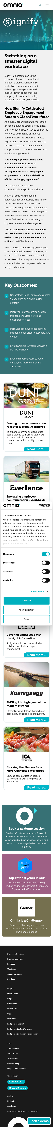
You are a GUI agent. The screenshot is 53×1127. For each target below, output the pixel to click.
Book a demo (39, 1121)
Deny (26, 619)
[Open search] (40, 5)
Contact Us (15, 1081)
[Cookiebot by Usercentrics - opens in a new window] (38, 505)
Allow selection (26, 610)
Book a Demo (16, 1088)
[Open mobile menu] (47, 5)
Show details (37, 591)
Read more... (36, 449)
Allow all (26, 600)
